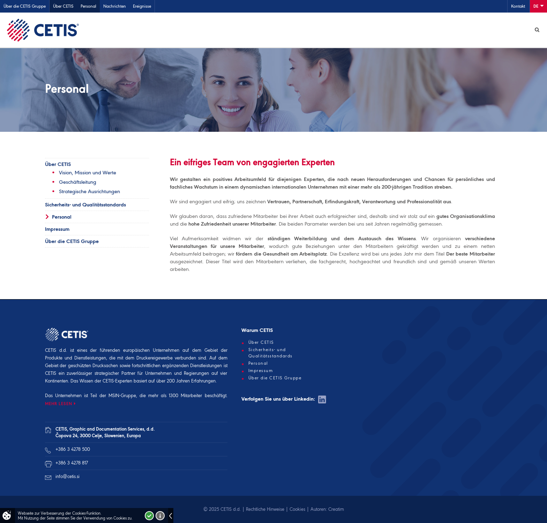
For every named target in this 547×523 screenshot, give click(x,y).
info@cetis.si (67, 476)
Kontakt (518, 6)
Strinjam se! (149, 515)
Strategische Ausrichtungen (89, 191)
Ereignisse (142, 6)
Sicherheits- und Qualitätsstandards (85, 205)
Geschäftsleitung (77, 182)
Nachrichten (114, 6)
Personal (88, 6)
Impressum (57, 229)
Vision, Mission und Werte (87, 172)
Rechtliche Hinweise (265, 509)
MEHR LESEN (58, 403)
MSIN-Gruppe (122, 395)
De (538, 6)
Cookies (297, 509)
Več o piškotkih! (160, 515)
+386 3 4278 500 (72, 449)
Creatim (336, 509)
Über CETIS (63, 6)
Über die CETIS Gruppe (24, 6)
